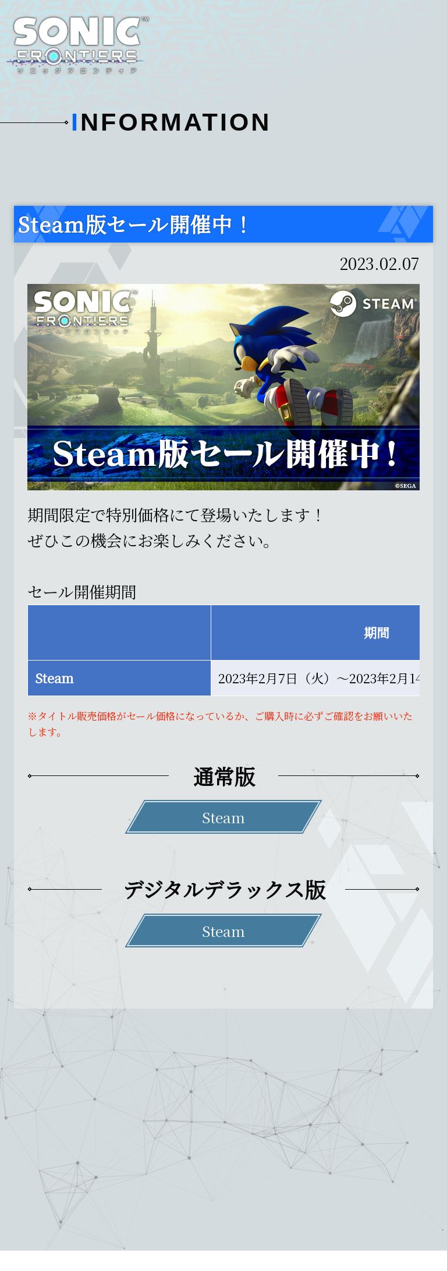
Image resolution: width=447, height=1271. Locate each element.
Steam (223, 816)
